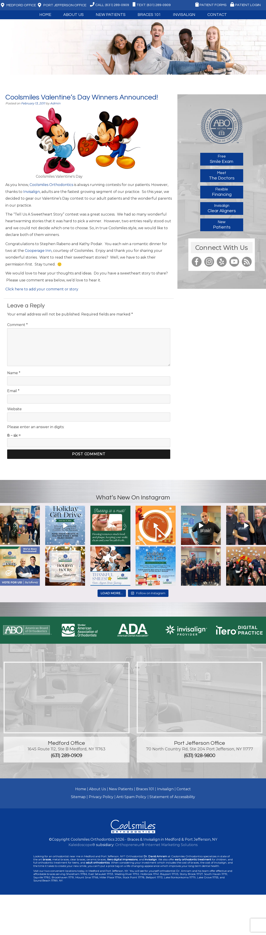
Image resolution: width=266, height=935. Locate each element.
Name (13, 373)
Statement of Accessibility (172, 797)
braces (47, 859)
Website (14, 409)
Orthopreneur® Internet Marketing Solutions (156, 845)
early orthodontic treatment (193, 859)
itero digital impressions (122, 859)
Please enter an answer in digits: (35, 427)
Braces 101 (149, 15)
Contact (217, 15)
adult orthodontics (98, 862)
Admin (55, 103)
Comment (17, 325)
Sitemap (78, 797)
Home (45, 15)
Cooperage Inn (38, 250)
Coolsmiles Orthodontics (51, 185)
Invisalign (184, 15)
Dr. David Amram (155, 856)
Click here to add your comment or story (41, 289)
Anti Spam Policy (131, 797)
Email (13, 391)
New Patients (111, 15)
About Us (73, 15)
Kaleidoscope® (81, 845)
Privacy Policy (101, 797)
